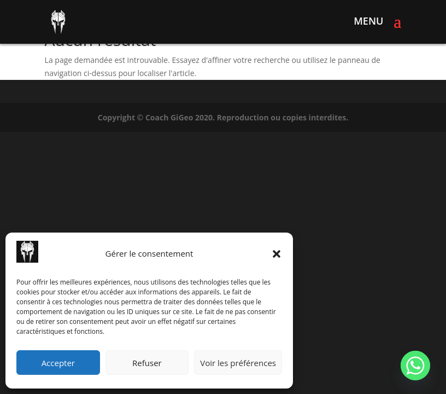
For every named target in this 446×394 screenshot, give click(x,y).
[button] (276, 253)
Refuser (147, 362)
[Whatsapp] (415, 365)
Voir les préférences (238, 362)
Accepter (58, 362)
